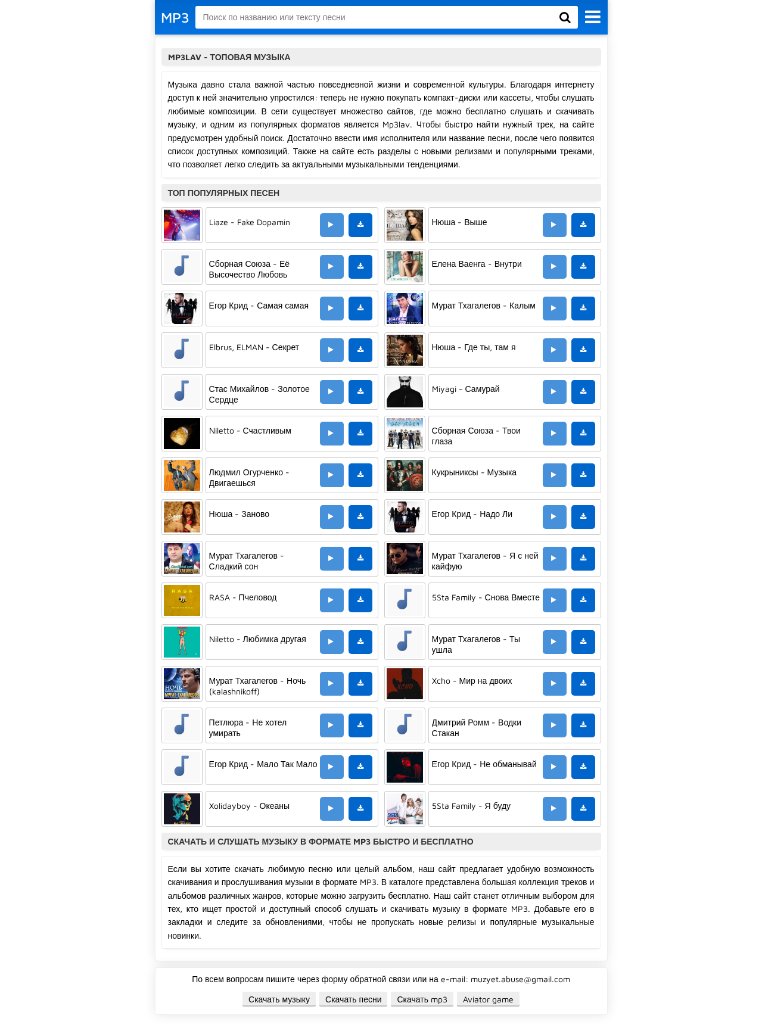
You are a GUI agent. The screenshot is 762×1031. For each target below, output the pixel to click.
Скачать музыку (279, 999)
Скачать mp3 (422, 999)
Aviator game (488, 999)
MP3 (175, 17)
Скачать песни (353, 999)
